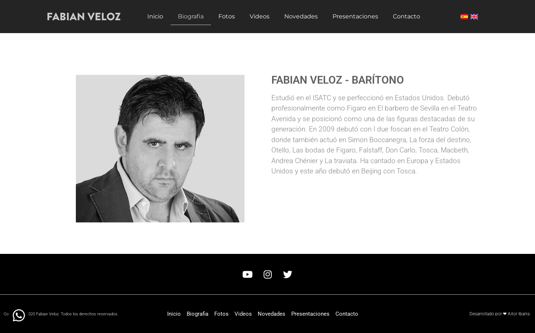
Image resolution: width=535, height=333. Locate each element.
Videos (260, 16)
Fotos (226, 16)
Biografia (191, 16)
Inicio (155, 16)
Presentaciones (355, 16)
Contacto (406, 16)
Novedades (301, 16)
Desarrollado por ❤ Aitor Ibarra (499, 313)
